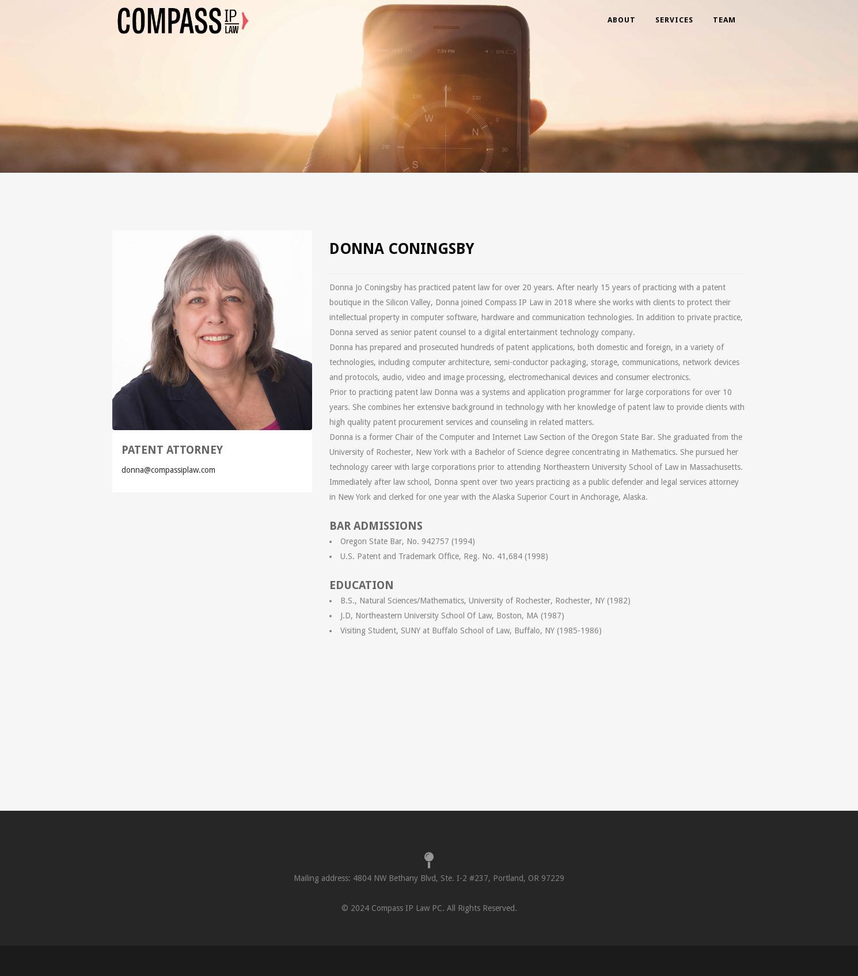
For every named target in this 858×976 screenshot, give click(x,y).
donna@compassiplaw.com (168, 469)
